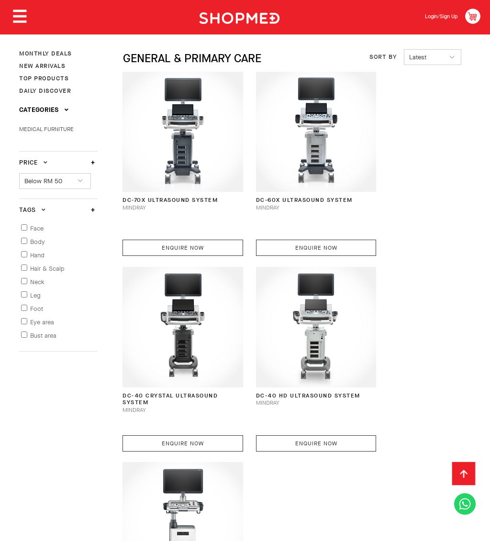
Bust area (43, 335)
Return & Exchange (241, 445)
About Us (34, 445)
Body (37, 242)
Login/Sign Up (435, 16)
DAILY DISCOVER (45, 91)
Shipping (181, 445)
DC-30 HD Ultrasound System (281, 361)
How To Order (87, 445)
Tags (32, 210)
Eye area (42, 322)
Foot (36, 309)
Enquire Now (174, 228)
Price (33, 162)
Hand (37, 255)
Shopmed (389, 529)
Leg (35, 295)
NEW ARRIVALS (42, 66)
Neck (37, 282)
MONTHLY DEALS (45, 53)
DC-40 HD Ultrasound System (164, 361)
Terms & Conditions (52, 460)
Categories (44, 110)
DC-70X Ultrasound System (159, 185)
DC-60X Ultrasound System (277, 185)
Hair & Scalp (47, 269)
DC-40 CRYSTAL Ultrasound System (394, 185)
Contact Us (364, 445)
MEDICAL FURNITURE (46, 129)
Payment (138, 445)
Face (37, 228)
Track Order (309, 445)
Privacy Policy (124, 460)
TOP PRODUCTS (43, 78)
